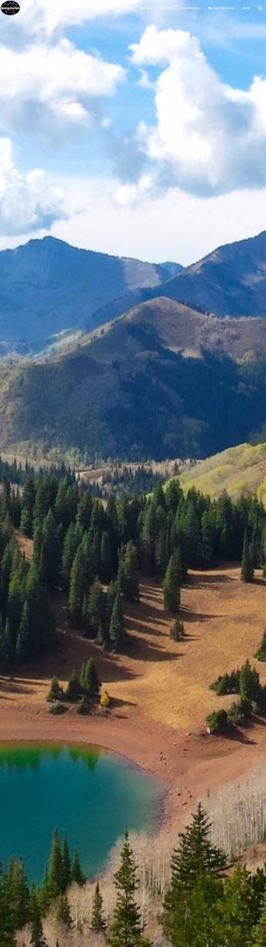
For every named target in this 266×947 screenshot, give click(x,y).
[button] (260, 8)
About (246, 8)
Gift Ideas (166, 8)
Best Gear (146, 8)
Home (128, 8)
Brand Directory (191, 8)
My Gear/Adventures (221, 8)
